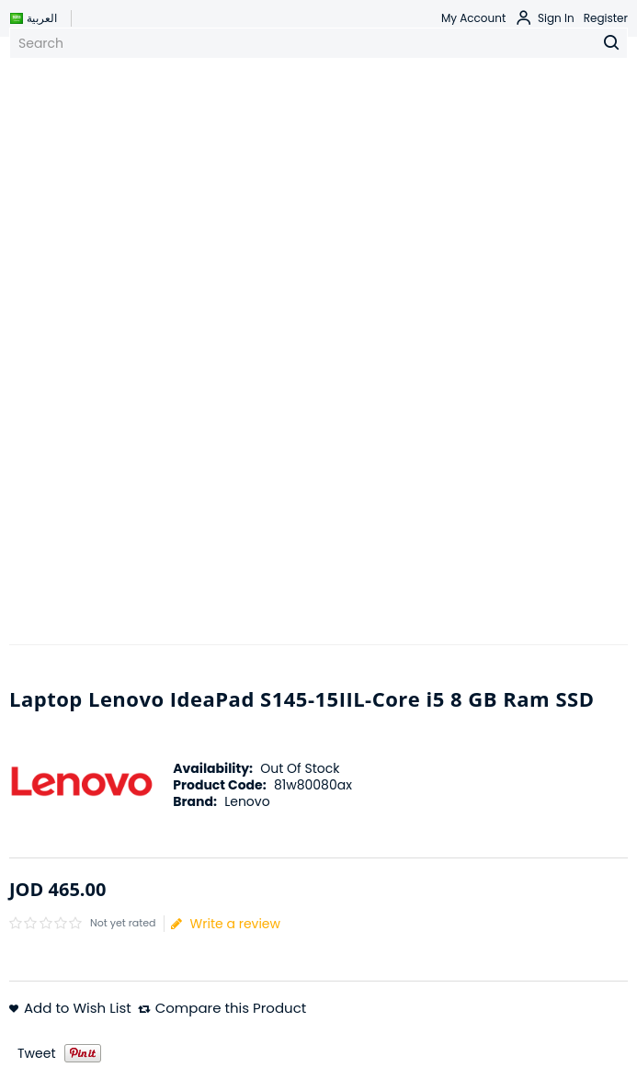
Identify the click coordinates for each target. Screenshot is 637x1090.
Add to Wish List (77, 1008)
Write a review (225, 923)
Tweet (36, 1053)
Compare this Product (231, 1008)
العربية (33, 18)
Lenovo (246, 801)
